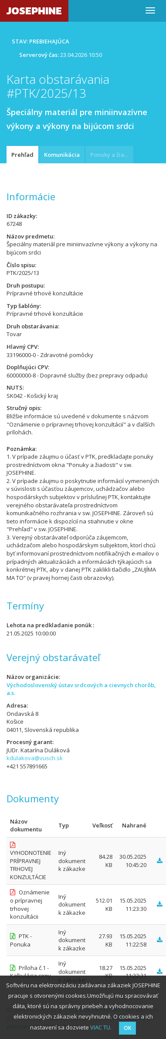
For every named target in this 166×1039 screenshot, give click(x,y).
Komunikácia (62, 155)
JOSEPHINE (34, 10)
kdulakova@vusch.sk (35, 758)
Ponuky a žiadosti (111, 155)
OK (127, 1028)
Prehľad (22, 155)
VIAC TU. (101, 1027)
